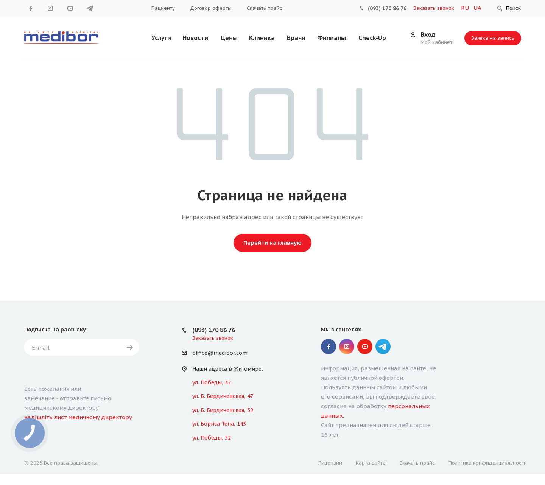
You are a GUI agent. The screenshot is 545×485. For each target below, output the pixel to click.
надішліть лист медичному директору (78, 417)
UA (477, 7)
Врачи (296, 38)
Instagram (50, 8)
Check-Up (372, 38)
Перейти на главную (272, 242)
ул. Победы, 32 (211, 382)
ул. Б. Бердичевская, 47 (222, 396)
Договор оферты (211, 8)
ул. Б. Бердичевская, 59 (222, 410)
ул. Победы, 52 (211, 437)
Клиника (262, 38)
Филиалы (331, 38)
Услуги (161, 38)
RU (465, 7)
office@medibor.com (220, 353)
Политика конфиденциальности (487, 463)
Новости (195, 38)
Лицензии (330, 463)
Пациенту (163, 8)
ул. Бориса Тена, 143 (219, 423)
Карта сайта (371, 463)
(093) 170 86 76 (387, 8)
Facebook (30, 8)
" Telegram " (89, 8)
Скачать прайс (264, 8)
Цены (229, 38)
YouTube (70, 8)
